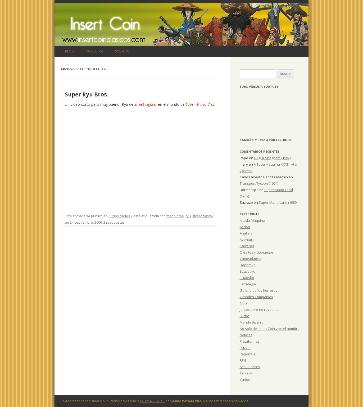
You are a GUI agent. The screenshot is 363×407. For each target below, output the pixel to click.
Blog (69, 51)
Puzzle (245, 347)
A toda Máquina (252, 220)
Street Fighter (145, 104)
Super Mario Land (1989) (278, 202)
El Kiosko (247, 277)
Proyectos (94, 51)
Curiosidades (119, 216)
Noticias (246, 335)
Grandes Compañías (256, 296)
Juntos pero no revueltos (259, 309)
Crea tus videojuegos (257, 252)
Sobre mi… (123, 51)
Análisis (246, 233)
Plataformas (250, 341)
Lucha (244, 315)
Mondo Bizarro (252, 322)
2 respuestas (114, 222)
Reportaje (248, 354)
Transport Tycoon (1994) (259, 183)
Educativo (247, 271)
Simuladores (250, 366)
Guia (243, 303)
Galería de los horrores (258, 290)
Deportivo (248, 265)
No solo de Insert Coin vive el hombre (270, 328)
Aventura (247, 239)
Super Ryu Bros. (86, 94)
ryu (188, 216)
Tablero (246, 373)
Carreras (247, 246)
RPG (243, 360)
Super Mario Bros (200, 104)
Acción (245, 226)
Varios (245, 379)
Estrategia (248, 284)
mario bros (175, 216)
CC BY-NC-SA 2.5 (152, 401)
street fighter (202, 216)
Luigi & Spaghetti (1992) (272, 158)
